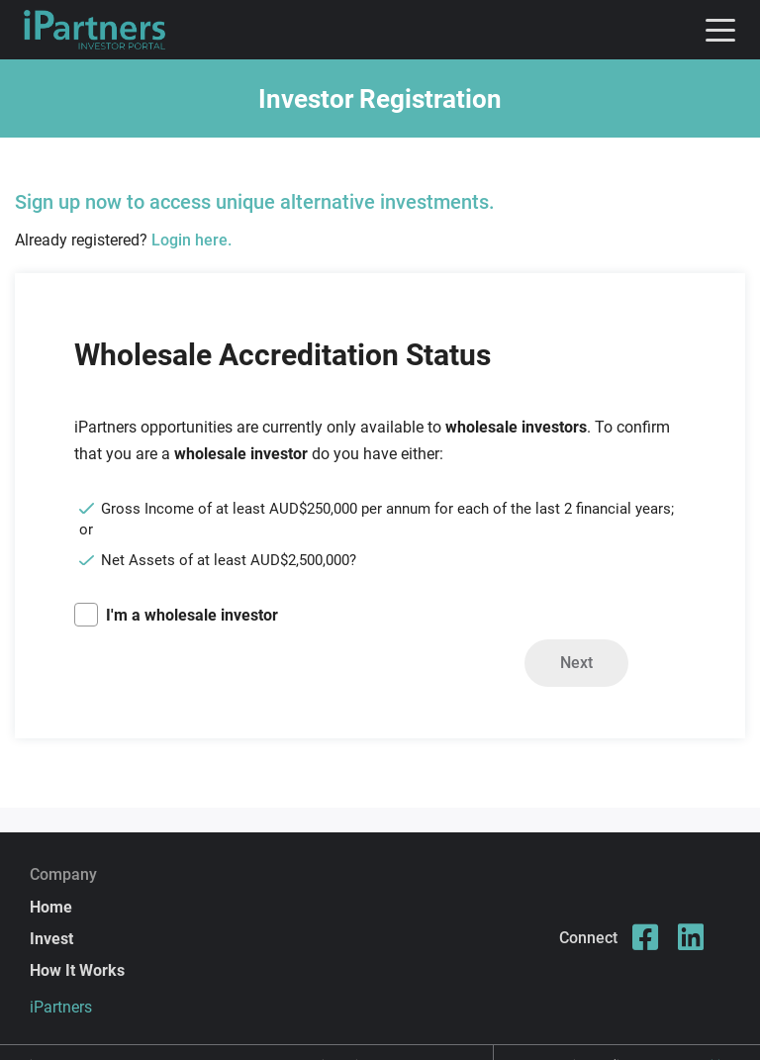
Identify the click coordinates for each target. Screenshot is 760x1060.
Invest (51, 938)
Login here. (191, 240)
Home (51, 907)
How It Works (77, 970)
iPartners (61, 1007)
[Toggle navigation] (720, 29)
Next (576, 662)
